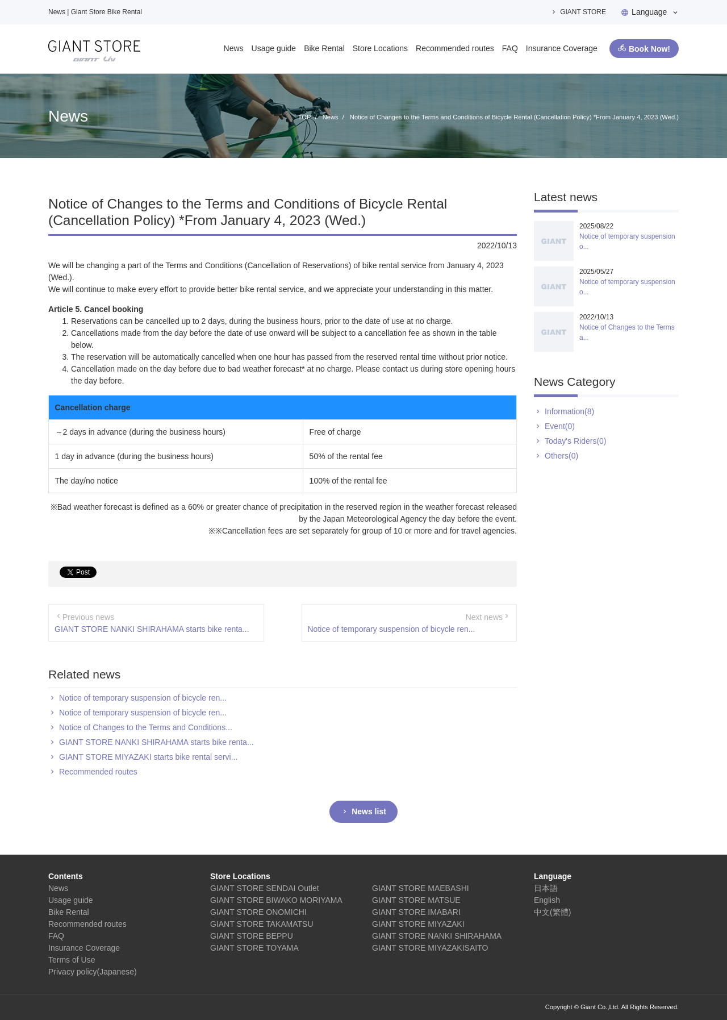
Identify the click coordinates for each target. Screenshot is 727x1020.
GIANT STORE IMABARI (416, 912)
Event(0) (560, 426)
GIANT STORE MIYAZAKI (418, 924)
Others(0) (561, 455)
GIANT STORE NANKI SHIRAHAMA (437, 935)
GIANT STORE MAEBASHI (420, 888)
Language (649, 11)
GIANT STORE (583, 12)
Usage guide (274, 48)
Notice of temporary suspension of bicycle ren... (391, 629)
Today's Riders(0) (576, 441)
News (234, 48)
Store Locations (380, 48)
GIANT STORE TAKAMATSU (262, 924)
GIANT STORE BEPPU (251, 935)
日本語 (546, 888)
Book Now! (649, 48)
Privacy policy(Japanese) (92, 971)
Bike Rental (324, 48)
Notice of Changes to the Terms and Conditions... (145, 727)
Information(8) (569, 411)
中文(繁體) (552, 912)
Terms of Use (71, 959)
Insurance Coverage (562, 48)
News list (369, 811)
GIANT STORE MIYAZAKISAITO (430, 947)
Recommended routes (455, 48)
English (547, 900)
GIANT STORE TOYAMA (254, 947)
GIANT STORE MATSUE (416, 900)
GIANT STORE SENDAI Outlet (264, 888)
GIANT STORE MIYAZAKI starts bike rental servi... (148, 756)
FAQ (510, 48)
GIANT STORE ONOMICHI (258, 912)
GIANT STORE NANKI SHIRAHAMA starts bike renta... (152, 629)
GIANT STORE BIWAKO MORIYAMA (276, 900)
